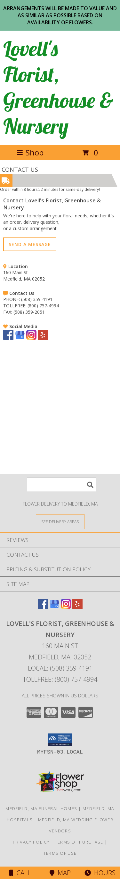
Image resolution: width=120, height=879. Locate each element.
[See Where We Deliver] (60, 521)
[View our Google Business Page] (20, 338)
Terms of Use (60, 853)
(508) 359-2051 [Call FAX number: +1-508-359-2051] (29, 312)
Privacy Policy (31, 842)
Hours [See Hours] (100, 872)
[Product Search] (61, 484)
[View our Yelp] (43, 338)
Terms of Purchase (79, 842)
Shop (30, 152)
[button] (60, 739)
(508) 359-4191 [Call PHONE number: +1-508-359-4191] (36, 299)
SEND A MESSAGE (30, 244)
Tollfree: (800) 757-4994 (60, 679)
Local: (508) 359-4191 (60, 668)
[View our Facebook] (8, 338)
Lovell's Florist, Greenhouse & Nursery (58, 87)
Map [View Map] (60, 872)
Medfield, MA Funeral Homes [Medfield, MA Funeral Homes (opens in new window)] (41, 808)
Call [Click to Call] (20, 872)
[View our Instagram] (31, 338)
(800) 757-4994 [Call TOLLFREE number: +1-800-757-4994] (43, 306)
